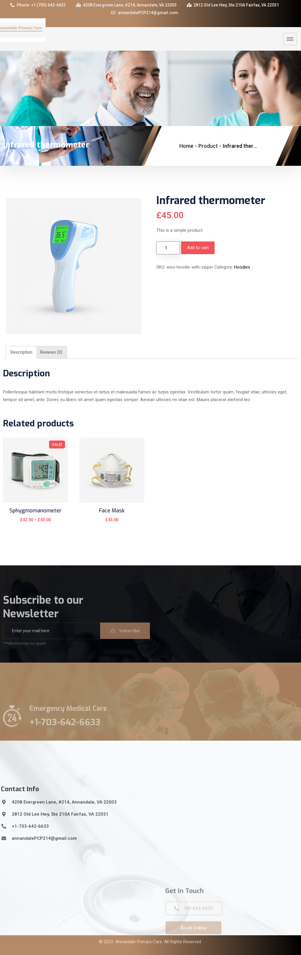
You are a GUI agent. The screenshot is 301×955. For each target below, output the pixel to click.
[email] (51, 639)
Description (21, 352)
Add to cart (198, 247)
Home (186, 146)
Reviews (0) (51, 352)
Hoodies (242, 267)
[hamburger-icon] (290, 39)
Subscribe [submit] (125, 639)
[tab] (21, 352)
